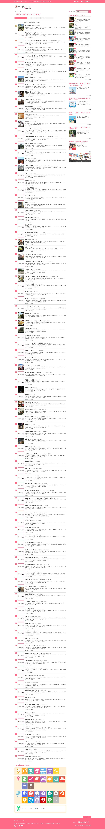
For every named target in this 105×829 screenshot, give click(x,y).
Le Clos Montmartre (30, 727)
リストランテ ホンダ (30, 409)
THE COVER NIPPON (30, 505)
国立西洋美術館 (29, 62)
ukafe (26, 446)
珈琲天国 (27, 180)
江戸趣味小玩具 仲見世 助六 (32, 232)
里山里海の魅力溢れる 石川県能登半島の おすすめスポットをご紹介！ (82, 145)
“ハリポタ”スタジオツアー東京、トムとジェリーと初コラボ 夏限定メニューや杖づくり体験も (82, 70)
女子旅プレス (16, 11)
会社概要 (23, 823)
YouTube (22, 826)
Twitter (15, 826)
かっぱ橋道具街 (29, 217)
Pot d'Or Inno (28, 631)
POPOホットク (29, 638)
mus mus (27, 682)
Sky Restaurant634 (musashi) (33, 549)
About (82, 1)
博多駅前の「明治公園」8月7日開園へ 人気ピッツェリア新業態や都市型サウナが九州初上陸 (82, 33)
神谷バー (27, 202)
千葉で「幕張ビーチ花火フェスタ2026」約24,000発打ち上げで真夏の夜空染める (82, 45)
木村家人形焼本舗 (29, 188)
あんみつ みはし (30, 350)
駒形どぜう (28, 173)
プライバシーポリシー (35, 823)
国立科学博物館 (29, 106)
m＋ (26, 712)
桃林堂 (26, 114)
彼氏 (31, 808)
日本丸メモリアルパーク (31, 165)
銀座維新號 (28, 335)
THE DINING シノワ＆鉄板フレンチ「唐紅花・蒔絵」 (39, 498)
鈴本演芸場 (28, 92)
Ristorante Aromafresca (31, 601)
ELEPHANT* (28, 756)
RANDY (27, 616)
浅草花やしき (28, 387)
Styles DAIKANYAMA (30, 564)
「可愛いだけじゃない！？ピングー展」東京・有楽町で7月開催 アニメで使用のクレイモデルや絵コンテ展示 (82, 76)
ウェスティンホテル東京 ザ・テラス (35, 276)
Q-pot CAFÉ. (28, 623)
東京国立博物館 (29, 77)
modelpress (87, 1)
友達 (37, 808)
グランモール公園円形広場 (32, 40)
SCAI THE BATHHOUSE (31, 586)
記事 (70, 11)
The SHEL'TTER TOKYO (31, 483)
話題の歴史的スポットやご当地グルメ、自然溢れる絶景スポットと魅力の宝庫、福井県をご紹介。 (83, 132)
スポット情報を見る (29, 30)
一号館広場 (28, 313)
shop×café (28, 572)
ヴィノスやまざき (29, 284)
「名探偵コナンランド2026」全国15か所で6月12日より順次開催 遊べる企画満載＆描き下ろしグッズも (82, 40)
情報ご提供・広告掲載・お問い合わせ (53, 823)
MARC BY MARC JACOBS (32, 704)
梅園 (26, 247)
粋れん (26, 151)
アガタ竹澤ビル (29, 431)
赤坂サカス (28, 439)
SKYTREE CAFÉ (29, 542)
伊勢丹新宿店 (28, 328)
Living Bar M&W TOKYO (31, 719)
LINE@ (24, 826)
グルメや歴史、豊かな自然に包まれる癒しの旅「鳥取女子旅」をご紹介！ (83, 117)
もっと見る (89, 79)
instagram (19, 826)
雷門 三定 (27, 195)
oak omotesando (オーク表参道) (33, 653)
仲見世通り (28, 158)
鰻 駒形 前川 (28, 239)
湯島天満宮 (28, 25)
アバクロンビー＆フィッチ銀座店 (34, 372)
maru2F (27, 697)
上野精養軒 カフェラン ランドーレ (34, 261)
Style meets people (30, 513)
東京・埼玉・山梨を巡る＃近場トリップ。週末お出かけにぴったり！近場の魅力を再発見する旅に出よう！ (83, 103)
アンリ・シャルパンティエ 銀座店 (34, 343)
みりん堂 (27, 291)
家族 (43, 808)
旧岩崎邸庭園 (28, 99)
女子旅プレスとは (17, 823)
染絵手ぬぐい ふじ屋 (30, 33)
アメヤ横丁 (28, 365)
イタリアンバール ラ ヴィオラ (33, 321)
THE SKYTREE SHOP (30, 476)
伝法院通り (28, 121)
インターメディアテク (31, 298)
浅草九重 (27, 394)
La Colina (27, 741)
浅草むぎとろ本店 (29, 380)
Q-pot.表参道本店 (29, 609)
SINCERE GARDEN (30, 557)
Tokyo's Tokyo (29, 461)
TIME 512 (27, 468)
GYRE (26, 749)
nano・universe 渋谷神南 (32, 675)
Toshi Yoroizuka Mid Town (32, 453)
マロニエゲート (29, 129)
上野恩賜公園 (28, 269)
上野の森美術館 (29, 254)
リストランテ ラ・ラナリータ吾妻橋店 (35, 417)
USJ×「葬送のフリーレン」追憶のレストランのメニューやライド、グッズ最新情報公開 (82, 64)
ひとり (24, 808)
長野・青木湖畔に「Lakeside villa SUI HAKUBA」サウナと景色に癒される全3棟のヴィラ (82, 51)
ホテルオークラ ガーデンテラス (34, 55)
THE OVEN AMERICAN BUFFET (33, 490)
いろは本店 (28, 306)
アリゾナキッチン (29, 357)
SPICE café (28, 527)
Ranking (76, 1)
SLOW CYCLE (28, 535)
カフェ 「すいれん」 (31, 84)
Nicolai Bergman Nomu (31, 668)
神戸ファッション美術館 (31, 69)
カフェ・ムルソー (29, 210)
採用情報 (42, 823)
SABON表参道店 (29, 594)
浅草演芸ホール (29, 402)
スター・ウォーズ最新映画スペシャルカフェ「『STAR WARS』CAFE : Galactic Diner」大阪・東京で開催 (82, 57)
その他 (56, 800)
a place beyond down (30, 136)
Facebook (17, 826)
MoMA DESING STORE (31, 690)
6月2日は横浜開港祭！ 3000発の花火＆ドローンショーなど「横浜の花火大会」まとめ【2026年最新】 (82, 20)
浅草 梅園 (27, 424)
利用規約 (28, 823)
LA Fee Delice (28, 734)
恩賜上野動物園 (29, 143)
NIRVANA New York (30, 660)
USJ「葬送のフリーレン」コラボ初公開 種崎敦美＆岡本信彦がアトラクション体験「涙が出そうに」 (82, 27)
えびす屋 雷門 (28, 225)
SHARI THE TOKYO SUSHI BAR (33, 579)
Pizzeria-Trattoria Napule (31, 645)
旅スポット (73, 11)
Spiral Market (28, 520)
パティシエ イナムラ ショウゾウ (33, 47)
